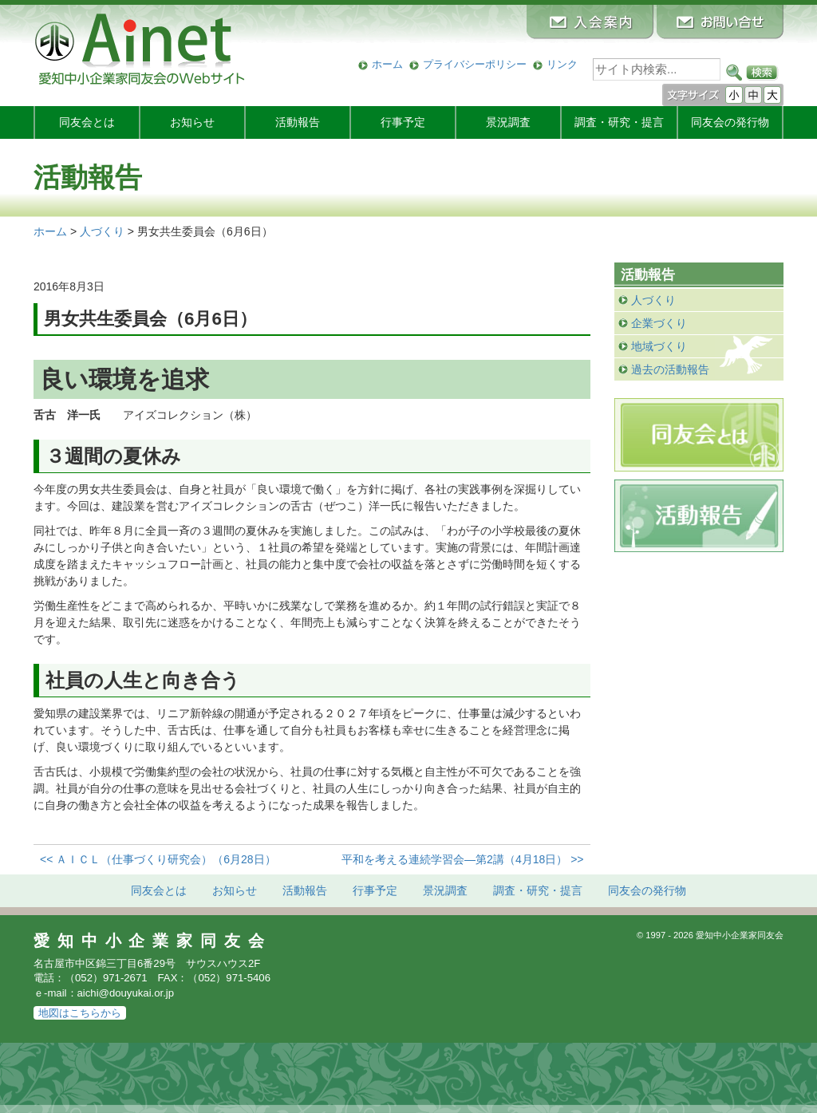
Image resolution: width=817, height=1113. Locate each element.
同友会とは (87, 122)
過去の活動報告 (670, 369)
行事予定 (403, 122)
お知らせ (192, 122)
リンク (562, 64)
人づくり (653, 300)
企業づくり (659, 323)
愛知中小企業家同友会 (153, 940)
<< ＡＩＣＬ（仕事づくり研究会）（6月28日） (158, 859)
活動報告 (297, 122)
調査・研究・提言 (619, 122)
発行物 (730, 122)
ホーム (387, 64)
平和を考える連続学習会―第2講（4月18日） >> (462, 859)
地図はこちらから (79, 1013)
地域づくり (659, 346)
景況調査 (508, 122)
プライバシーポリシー (475, 64)
